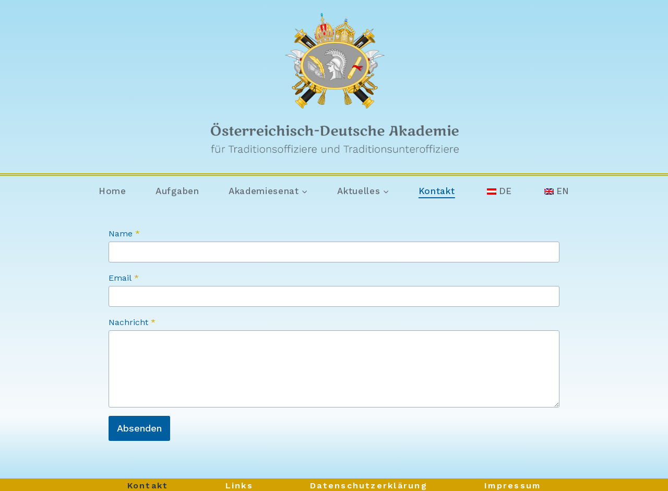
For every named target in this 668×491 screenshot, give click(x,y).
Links (239, 485)
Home (112, 191)
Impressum (512, 485)
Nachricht (132, 322)
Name (124, 233)
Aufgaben (177, 191)
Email (124, 278)
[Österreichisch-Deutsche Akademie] (334, 86)
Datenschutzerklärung (368, 485)
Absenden (139, 428)
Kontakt (437, 191)
